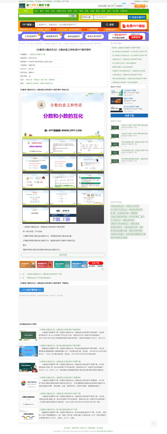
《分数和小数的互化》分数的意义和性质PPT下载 (44, 274)
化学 (75, 11)
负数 (141, 227)
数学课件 (39, 43)
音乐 (109, 11)
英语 (47, 11)
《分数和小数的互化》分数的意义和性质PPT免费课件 (60, 377)
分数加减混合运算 (130, 227)
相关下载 (44, 80)
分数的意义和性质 (32, 83)
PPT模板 (30, 1)
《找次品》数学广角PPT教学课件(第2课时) (134, 125)
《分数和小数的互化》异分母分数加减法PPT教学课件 (60, 345)
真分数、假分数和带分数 (120, 213)
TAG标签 (100, 428)
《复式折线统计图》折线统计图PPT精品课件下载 (134, 142)
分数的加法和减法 (117, 234)
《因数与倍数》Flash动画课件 (122, 67)
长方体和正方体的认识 (119, 210)
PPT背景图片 (48, 1)
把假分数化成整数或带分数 (136, 234)
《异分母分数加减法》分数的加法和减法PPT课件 (129, 78)
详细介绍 (29, 80)
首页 (26, 11)
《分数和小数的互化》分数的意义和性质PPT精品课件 (60, 330)
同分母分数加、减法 (136, 217)
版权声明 (75, 428)
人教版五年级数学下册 (52, 43)
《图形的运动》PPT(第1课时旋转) (38, 278)
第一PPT (22, 43)
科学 (53, 11)
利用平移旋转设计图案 (119, 238)
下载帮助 (137, 1)
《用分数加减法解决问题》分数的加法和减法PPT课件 (134, 159)
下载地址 (36, 80)
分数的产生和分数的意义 (120, 224)
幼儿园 (115, 11)
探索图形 (134, 213)
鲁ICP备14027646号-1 (105, 431)
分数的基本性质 (128, 220)
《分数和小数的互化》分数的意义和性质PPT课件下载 (60, 393)
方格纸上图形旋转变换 (119, 217)
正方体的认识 (116, 220)
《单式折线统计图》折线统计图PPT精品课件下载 (134, 150)
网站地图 (91, 428)
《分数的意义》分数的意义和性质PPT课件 (126, 59)
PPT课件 (30, 43)
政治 (98, 11)
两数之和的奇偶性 (135, 231)
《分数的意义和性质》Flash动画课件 (124, 82)
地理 (81, 11)
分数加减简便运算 (117, 206)
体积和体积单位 (116, 227)
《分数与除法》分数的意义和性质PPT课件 (126, 75)
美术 (103, 11)
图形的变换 (135, 224)
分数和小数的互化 (46, 83)
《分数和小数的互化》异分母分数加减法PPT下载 (58, 409)
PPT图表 (57, 1)
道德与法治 (61, 11)
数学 (42, 11)
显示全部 (63, 255)
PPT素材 (38, 1)
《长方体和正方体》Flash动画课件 (123, 63)
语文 (36, 11)
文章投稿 (145, 1)
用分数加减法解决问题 (119, 231)
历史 (86, 11)
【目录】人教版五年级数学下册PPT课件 (125, 48)
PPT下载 (65, 1)
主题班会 (124, 11)
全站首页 (22, 1)
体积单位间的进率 (135, 210)
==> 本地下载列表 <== (31, 290)
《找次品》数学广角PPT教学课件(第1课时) (134, 134)
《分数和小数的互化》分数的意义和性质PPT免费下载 (60, 361)
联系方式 (83, 428)
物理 (70, 11)
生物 (92, 11)
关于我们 (67, 428)
